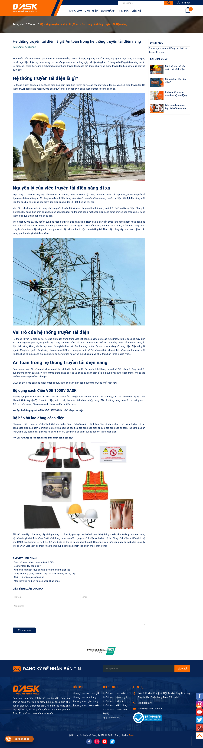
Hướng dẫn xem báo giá (86, 693)
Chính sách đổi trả (113, 701)
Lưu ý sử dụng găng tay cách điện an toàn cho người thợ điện (45, 573)
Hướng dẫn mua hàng (85, 697)
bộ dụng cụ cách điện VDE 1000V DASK (42, 410)
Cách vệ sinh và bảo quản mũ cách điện (34, 562)
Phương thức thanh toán (86, 705)
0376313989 (145, 703)
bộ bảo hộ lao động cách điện (37, 437)
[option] (101, 651)
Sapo (131, 735)
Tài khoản (183, 2)
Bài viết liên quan (25, 558)
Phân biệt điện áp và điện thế (29, 577)
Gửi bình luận (24, 630)
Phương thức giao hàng (85, 701)
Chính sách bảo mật (114, 693)
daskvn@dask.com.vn (150, 708)
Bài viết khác (159, 59)
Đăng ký (182, 668)
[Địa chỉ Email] (146, 668)
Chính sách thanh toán (115, 709)
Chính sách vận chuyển (115, 697)
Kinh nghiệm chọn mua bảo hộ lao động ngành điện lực (42, 569)
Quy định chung (111, 717)
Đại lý (106, 713)
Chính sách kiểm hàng (115, 705)
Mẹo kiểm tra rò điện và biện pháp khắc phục (37, 581)
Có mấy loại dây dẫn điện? (27, 566)
